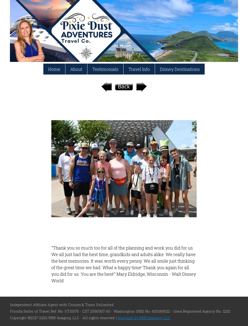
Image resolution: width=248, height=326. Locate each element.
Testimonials (105, 69)
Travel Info (139, 69)
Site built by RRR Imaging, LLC (144, 318)
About (76, 69)
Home (54, 69)
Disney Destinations (180, 69)
